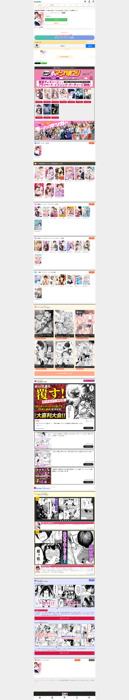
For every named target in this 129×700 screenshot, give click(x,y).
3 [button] (62, 520)
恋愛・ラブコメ (46, 8)
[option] (47, 509)
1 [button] (58, 520)
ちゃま (47, 14)
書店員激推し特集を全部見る (66, 487)
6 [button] (68, 520)
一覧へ (91, 143)
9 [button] (72, 647)
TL (64, 5)
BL (76, 5)
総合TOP (40, 5)
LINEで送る (44, 63)
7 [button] (70, 520)
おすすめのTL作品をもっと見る (64, 373)
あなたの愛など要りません (42, 622)
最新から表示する (90, 42)
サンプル (56, 19)
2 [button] (60, 520)
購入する (90, 46)
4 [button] (64, 520)
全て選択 (37, 47)
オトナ (89, 5)
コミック (36, 8)
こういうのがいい (40, 583)
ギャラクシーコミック (39, 680)
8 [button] (71, 608)
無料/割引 (52, 5)
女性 (40, 8)
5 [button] (66, 520)
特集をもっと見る (88, 380)
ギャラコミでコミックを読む (64, 36)
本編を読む (56, 23)
